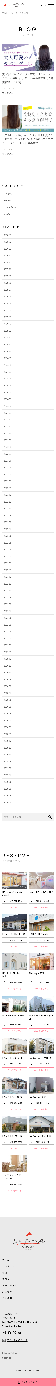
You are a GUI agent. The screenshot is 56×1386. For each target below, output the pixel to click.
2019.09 (7, 761)
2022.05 (7, 542)
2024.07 (7, 371)
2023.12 (7, 419)
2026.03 (7, 235)
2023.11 (7, 426)
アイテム (8, 193)
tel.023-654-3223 (12, 1325)
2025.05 (7, 303)
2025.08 (7, 282)
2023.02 (7, 481)
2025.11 (7, 262)
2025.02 (7, 323)
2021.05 (7, 624)
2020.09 (7, 679)
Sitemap (6, 1357)
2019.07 (7, 775)
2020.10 (7, 672)
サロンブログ (10, 207)
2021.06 (7, 617)
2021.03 (7, 638)
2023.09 (7, 440)
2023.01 (7, 487)
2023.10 (7, 433)
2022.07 (7, 528)
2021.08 (7, 604)
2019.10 (7, 754)
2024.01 (7, 412)
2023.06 (7, 460)
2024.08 (7, 364)
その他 (7, 214)
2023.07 (7, 453)
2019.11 (7, 747)
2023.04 (7, 474)
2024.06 (7, 378)
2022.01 (7, 569)
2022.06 (7, 535)
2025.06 (7, 296)
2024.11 (7, 344)
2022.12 (7, 494)
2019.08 (7, 768)
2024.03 (7, 399)
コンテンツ (8, 1266)
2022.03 (7, 556)
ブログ (6, 1279)
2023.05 (7, 467)
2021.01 (7, 652)
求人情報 (7, 1291)
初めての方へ (9, 1285)
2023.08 (7, 446)
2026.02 (7, 241)
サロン (6, 1272)
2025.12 (7, 255)
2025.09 (7, 276)
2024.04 (7, 392)
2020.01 (7, 734)
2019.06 (7, 781)
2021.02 (7, 645)
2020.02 (7, 727)
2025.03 (7, 317)
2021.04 (7, 631)
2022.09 (7, 515)
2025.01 (7, 330)
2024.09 (7, 358)
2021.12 (7, 576)
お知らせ (8, 200)
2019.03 (7, 802)
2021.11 (7, 583)
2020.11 (7, 665)
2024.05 (7, 385)
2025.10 (7, 269)
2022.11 (7, 501)
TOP (5, 13)
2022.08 (7, 522)
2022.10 (7, 508)
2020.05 (7, 706)
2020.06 (7, 699)
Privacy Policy (9, 1353)
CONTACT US (17, 1340)
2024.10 (7, 351)
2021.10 (7, 590)
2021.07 (7, 610)
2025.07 (7, 289)
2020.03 (7, 720)
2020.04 (7, 713)
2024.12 (7, 337)
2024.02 (7, 405)
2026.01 (7, 248)
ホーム (6, 1259)
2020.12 (7, 658)
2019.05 (7, 788)
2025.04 (7, 310)
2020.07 (7, 693)
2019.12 (7, 740)
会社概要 (7, 1298)
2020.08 (7, 686)
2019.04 (7, 795)
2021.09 (7, 597)
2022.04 (7, 549)
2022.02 (7, 563)
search (50, 817)
